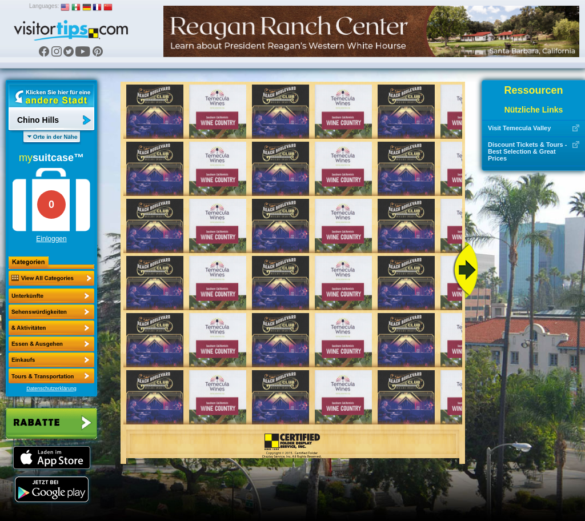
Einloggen (51, 239)
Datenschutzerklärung (51, 388)
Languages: (44, 6)
